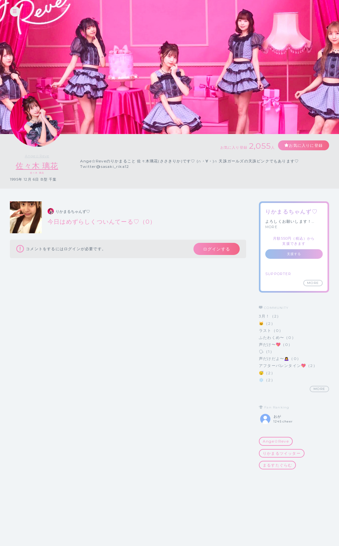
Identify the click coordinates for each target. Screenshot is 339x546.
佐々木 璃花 (37, 165)
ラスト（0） (271, 330)
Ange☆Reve (37, 156)
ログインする (216, 248)
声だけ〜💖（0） (276, 344)
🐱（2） (267, 323)
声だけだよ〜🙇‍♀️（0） (280, 358)
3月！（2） (270, 316)
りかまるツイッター (282, 453)
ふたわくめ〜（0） (277, 337)
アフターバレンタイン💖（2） (288, 365)
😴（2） (267, 372)
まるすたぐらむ (277, 465)
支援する (294, 254)
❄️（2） (267, 380)
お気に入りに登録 (306, 145)
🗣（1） (266, 351)
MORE (271, 227)
